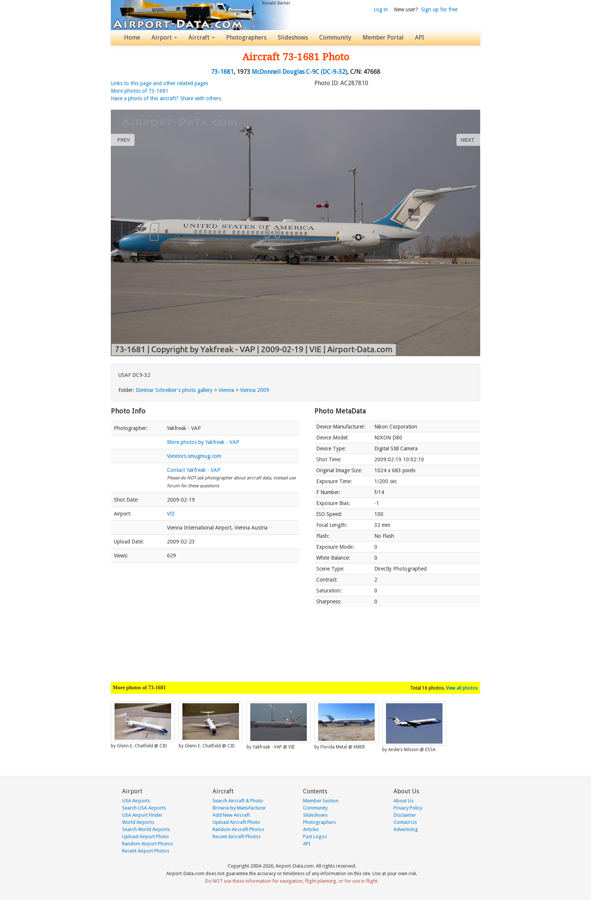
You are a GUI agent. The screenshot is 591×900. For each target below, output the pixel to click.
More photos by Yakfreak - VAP (203, 442)
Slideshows (293, 37)
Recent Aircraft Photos (236, 836)
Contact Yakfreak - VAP (193, 470)
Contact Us (405, 822)
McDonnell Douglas (278, 71)
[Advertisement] (205, 618)
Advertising (405, 829)
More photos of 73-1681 (139, 91)
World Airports (138, 822)
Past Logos (315, 836)
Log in (381, 9)
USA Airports (136, 801)
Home (132, 37)
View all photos (462, 688)
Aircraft (201, 37)
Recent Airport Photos (145, 851)
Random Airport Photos (147, 843)
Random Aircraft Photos (238, 829)
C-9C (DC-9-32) (326, 71)
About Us (403, 801)
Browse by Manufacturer (239, 808)
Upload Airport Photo (145, 836)
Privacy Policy (407, 808)
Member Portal (383, 37)
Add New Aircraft (231, 815)
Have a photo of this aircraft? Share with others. (166, 98)
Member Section (320, 801)
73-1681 (222, 71)
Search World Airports (146, 829)
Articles (311, 829)
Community (335, 37)
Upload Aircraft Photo (236, 822)
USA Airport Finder (142, 815)
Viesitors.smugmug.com (194, 456)
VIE (171, 514)
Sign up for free (439, 9)
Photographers (246, 37)
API (419, 37)
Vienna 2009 (254, 390)
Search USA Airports (144, 808)
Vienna (226, 390)
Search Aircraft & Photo (238, 801)
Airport (164, 37)
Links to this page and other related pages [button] (159, 83)
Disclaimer (404, 815)
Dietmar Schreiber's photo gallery (174, 390)
